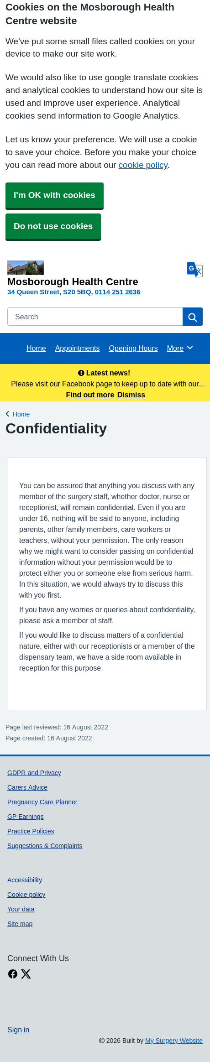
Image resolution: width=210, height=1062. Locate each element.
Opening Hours (133, 348)
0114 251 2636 (118, 291)
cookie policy (143, 165)
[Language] (195, 269)
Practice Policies (30, 831)
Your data (21, 909)
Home (36, 348)
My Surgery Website (174, 1040)
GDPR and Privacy (34, 773)
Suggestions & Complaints (44, 846)
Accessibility (24, 880)
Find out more (90, 394)
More (180, 347)
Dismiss (131, 394)
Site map (19, 924)
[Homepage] (95, 273)
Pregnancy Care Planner (42, 802)
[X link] (26, 974)
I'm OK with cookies (54, 195)
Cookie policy (26, 894)
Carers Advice (27, 787)
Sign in (18, 1029)
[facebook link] (12, 974)
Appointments (77, 348)
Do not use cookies (53, 226)
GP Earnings (25, 816)
